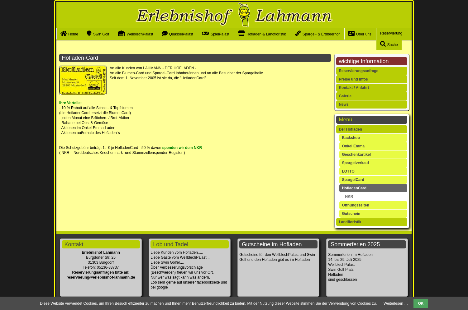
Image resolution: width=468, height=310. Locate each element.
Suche (392, 45)
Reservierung (391, 33)
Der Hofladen (350, 129)
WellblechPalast (140, 34)
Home (73, 34)
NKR (349, 196)
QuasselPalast (181, 34)
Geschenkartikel (356, 154)
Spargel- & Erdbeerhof (321, 34)
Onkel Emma (353, 146)
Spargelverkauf (355, 163)
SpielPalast (220, 34)
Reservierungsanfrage (358, 71)
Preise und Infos (353, 79)
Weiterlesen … (396, 303)
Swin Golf (101, 34)
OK (421, 303)
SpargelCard (353, 180)
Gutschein (351, 213)
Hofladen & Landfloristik (266, 34)
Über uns (363, 34)
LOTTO (348, 171)
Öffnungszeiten (355, 205)
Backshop (351, 138)
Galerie (345, 96)
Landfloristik (350, 222)
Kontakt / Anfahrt (354, 88)
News (343, 104)
